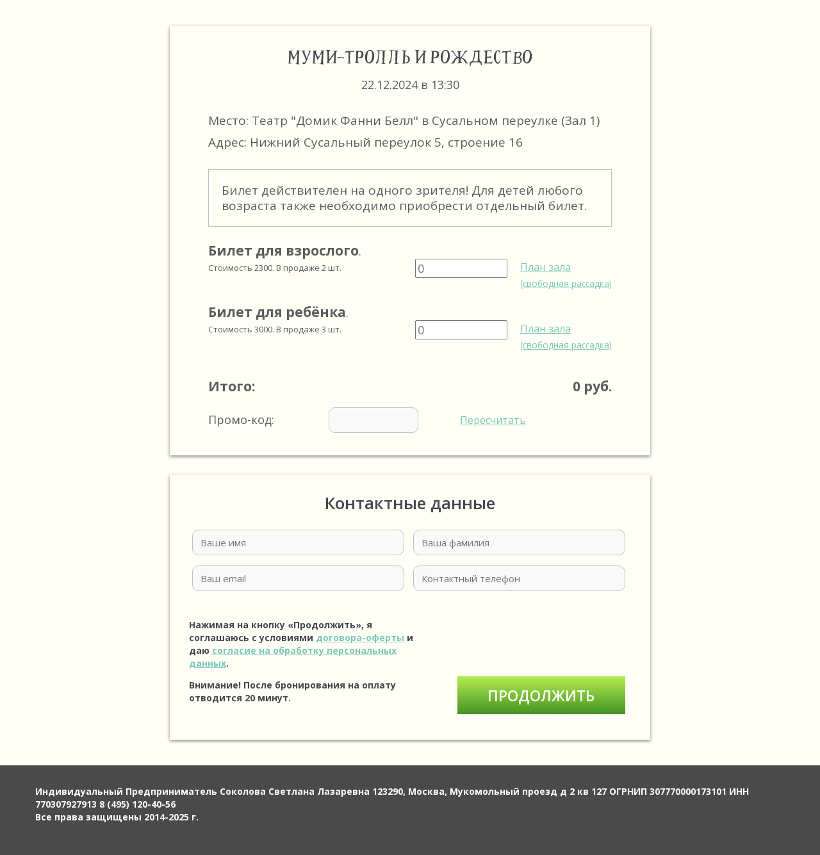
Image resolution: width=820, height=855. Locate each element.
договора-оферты (360, 637)
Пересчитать (493, 420)
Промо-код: (367, 420)
